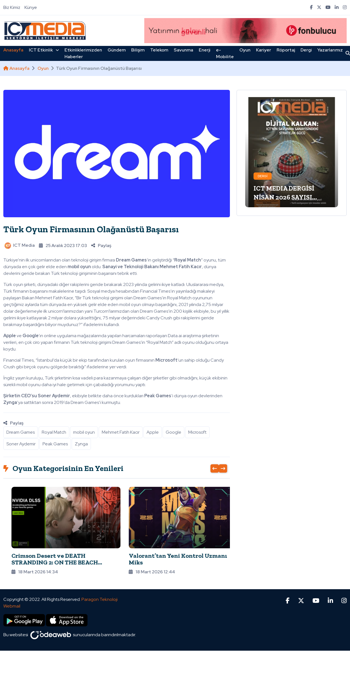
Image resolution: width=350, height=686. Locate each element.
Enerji (204, 50)
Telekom (159, 50)
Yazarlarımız (330, 50)
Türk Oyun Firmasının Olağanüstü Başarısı (91, 229)
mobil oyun (84, 432)
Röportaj (286, 50)
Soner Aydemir (21, 444)
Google (173, 432)
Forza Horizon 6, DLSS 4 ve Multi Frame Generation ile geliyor (50, 559)
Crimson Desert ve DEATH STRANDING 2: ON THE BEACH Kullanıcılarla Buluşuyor (164, 562)
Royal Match (54, 432)
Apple (153, 432)
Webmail (11, 598)
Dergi (306, 50)
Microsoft (197, 432)
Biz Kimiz (11, 7)
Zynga (81, 444)
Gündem (117, 50)
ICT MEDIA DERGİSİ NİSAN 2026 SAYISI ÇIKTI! (284, 197)
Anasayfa (13, 50)
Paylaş (101, 245)
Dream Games (20, 432)
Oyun (244, 50)
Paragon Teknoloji (99, 591)
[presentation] (214, 468)
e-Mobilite (225, 53)
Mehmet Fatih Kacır (121, 432)
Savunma (183, 50)
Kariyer (263, 50)
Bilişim (138, 50)
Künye (30, 7)
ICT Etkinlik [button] (44, 50)
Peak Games (55, 444)
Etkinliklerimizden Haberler (83, 53)
